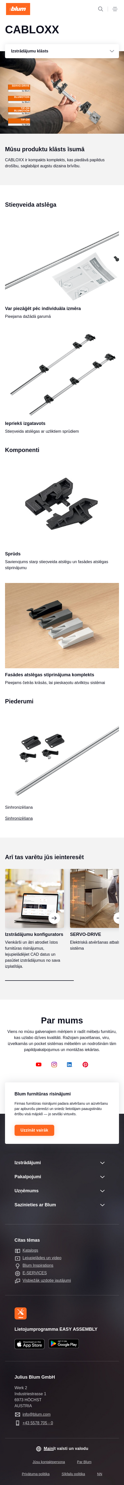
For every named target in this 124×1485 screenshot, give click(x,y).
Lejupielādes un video (42, 1258)
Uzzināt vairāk (34, 1130)
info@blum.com (36, 1414)
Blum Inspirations (38, 1265)
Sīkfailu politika (73, 1474)
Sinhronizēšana (19, 828)
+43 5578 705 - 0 (38, 1423)
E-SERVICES (35, 1273)
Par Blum (84, 1462)
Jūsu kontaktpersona (49, 1462)
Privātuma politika (36, 1474)
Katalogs (30, 1250)
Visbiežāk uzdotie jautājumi (47, 1280)
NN (99, 1474)
